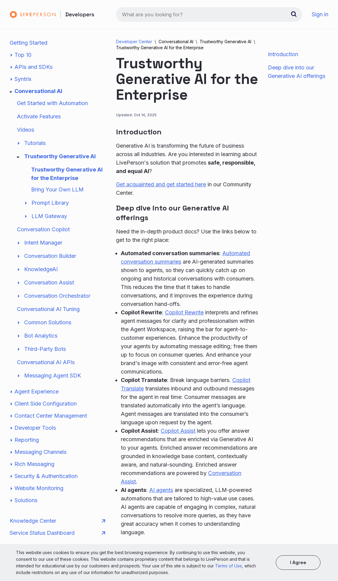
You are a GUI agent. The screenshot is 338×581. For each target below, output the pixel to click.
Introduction (283, 54)
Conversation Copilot (43, 229)
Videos (25, 130)
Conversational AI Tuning (48, 309)
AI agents (161, 490)
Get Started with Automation (52, 103)
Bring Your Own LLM (57, 189)
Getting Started (28, 43)
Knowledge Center (57, 521)
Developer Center (134, 41)
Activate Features (39, 116)
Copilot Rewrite (184, 312)
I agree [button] (298, 562)
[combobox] (209, 14)
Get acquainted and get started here (161, 184)
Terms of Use (228, 565)
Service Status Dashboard (57, 533)
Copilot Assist (178, 431)
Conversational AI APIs (46, 362)
